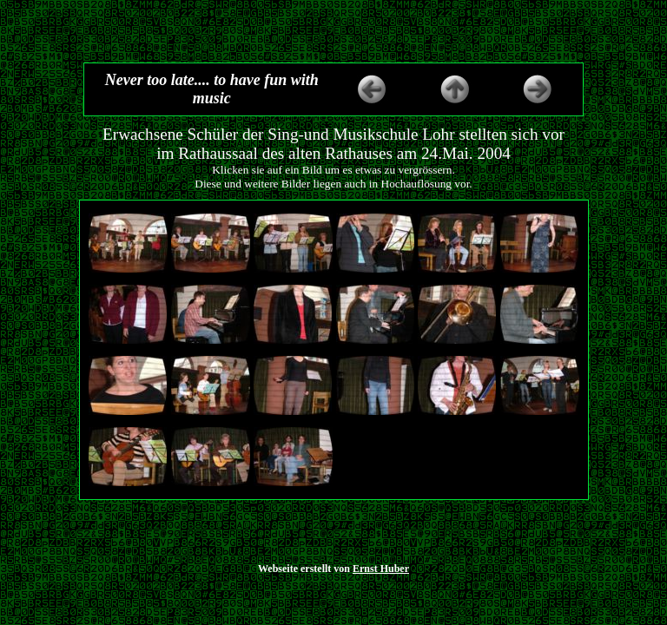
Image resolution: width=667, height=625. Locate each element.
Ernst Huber (381, 568)
